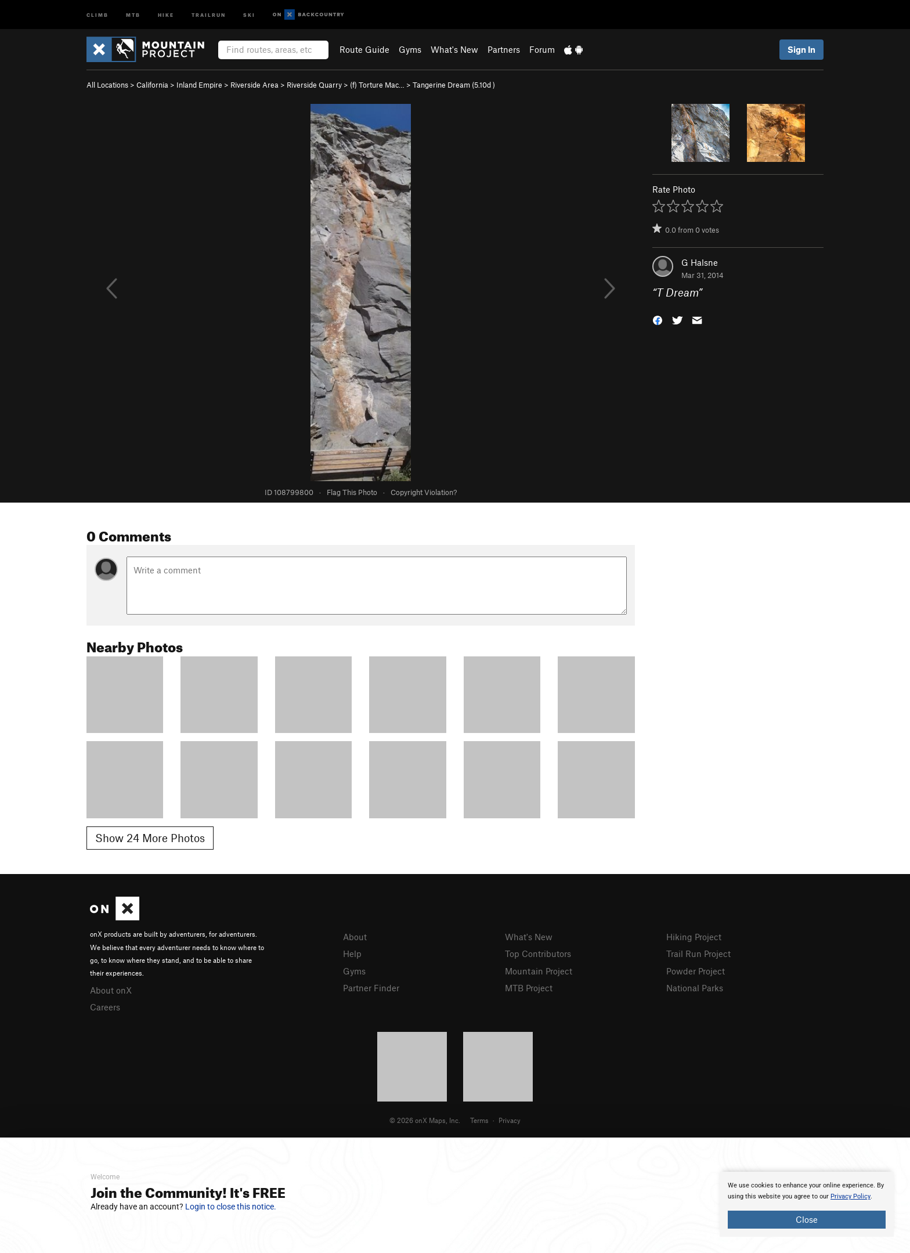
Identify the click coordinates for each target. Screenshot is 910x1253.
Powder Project (695, 971)
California (152, 84)
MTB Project (528, 988)
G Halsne (699, 262)
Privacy (510, 1120)
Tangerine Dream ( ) (454, 84)
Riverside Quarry (314, 84)
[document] (807, 1204)
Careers (105, 1007)
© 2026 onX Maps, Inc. (424, 1120)
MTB (133, 14)
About (355, 936)
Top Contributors (538, 953)
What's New (454, 49)
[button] (657, 319)
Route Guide (364, 49)
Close (807, 1219)
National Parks (694, 988)
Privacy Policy (850, 1196)
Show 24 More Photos (150, 837)
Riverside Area (254, 84)
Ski (249, 14)
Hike (166, 14)
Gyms (410, 49)
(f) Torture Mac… (377, 84)
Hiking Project (693, 936)
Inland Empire (199, 84)
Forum (542, 49)
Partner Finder (371, 988)
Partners (504, 49)
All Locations (107, 84)
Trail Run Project (698, 953)
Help (352, 953)
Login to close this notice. (230, 1206)
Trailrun (209, 14)
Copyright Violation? (424, 492)
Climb (97, 14)
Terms (479, 1120)
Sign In (801, 49)
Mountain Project (538, 971)
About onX (111, 990)
